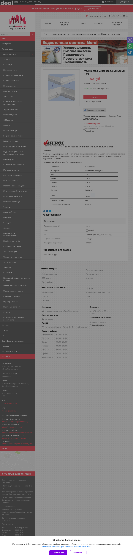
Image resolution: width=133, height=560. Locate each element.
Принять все (58, 553)
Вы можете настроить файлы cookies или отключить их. (65, 547)
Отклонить (78, 553)
